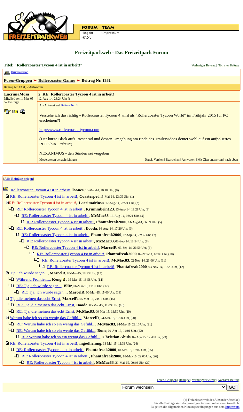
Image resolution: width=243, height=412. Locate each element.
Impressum (232, 406)
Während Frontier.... (33, 279)
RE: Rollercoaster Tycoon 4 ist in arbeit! (43, 196)
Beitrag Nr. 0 (69, 105)
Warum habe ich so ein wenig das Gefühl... (46, 317)
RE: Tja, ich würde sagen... (38, 285)
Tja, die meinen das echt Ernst (35, 298)
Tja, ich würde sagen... (29, 273)
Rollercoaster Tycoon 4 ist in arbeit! (40, 189)
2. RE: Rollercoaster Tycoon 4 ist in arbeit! (76, 94)
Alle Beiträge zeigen (18, 178)
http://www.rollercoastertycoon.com (69, 129)
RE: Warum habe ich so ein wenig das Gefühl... (55, 324)
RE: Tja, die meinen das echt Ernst (45, 304)
